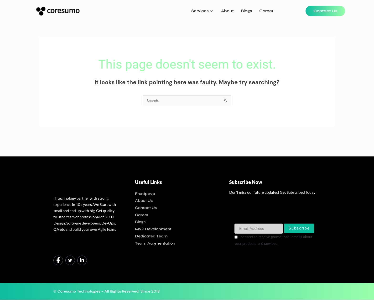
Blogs (246, 10)
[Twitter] (70, 260)
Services (202, 10)
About (227, 10)
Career (266, 10)
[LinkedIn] (82, 260)
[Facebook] (58, 260)
